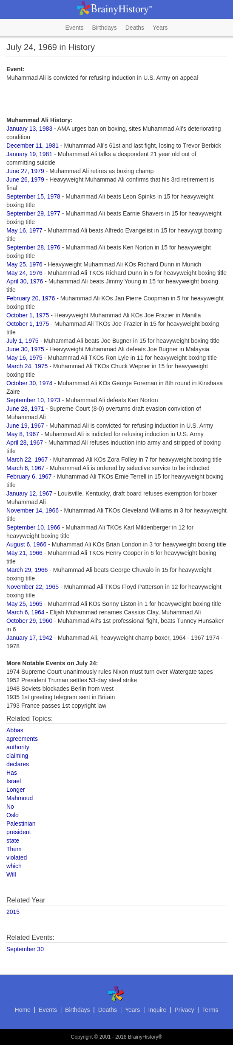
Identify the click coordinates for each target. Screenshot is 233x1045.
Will (11, 874)
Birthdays (104, 27)
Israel (13, 781)
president (18, 832)
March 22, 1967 (27, 459)
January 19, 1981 (29, 154)
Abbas (14, 730)
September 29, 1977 (33, 213)
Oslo (12, 815)
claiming (17, 755)
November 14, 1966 (32, 510)
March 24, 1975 (27, 366)
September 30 (25, 949)
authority (17, 747)
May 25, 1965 (24, 603)
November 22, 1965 (32, 586)
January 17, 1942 (29, 637)
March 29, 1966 (27, 569)
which (14, 866)
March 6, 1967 (25, 468)
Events (74, 27)
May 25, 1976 (24, 264)
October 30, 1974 (29, 383)
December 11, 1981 (32, 145)
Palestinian (21, 823)
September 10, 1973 (33, 400)
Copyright (82, 1037)
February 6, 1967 (29, 476)
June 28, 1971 (25, 408)
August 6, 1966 (26, 544)
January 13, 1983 (29, 128)
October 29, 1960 (29, 620)
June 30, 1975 (25, 349)
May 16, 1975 (24, 357)
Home (23, 1009)
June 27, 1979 (25, 171)
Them (14, 849)
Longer (15, 789)
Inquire (157, 1009)
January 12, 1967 (29, 493)
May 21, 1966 (24, 552)
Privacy (184, 1009)
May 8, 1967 (22, 434)
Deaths (134, 27)
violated (16, 857)
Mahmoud (19, 798)
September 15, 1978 (33, 196)
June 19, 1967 (25, 425)
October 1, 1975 (27, 315)
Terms (210, 1009)
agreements (22, 738)
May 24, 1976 (24, 272)
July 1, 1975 (22, 340)
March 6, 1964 (25, 612)
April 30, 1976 (24, 281)
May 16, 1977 (24, 230)
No (10, 806)
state (12, 840)
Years (160, 27)
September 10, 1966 (33, 527)
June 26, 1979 (25, 179)
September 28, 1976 (33, 247)
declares (17, 764)
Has (11, 772)
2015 (13, 911)
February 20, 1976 (30, 298)
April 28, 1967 (24, 442)
